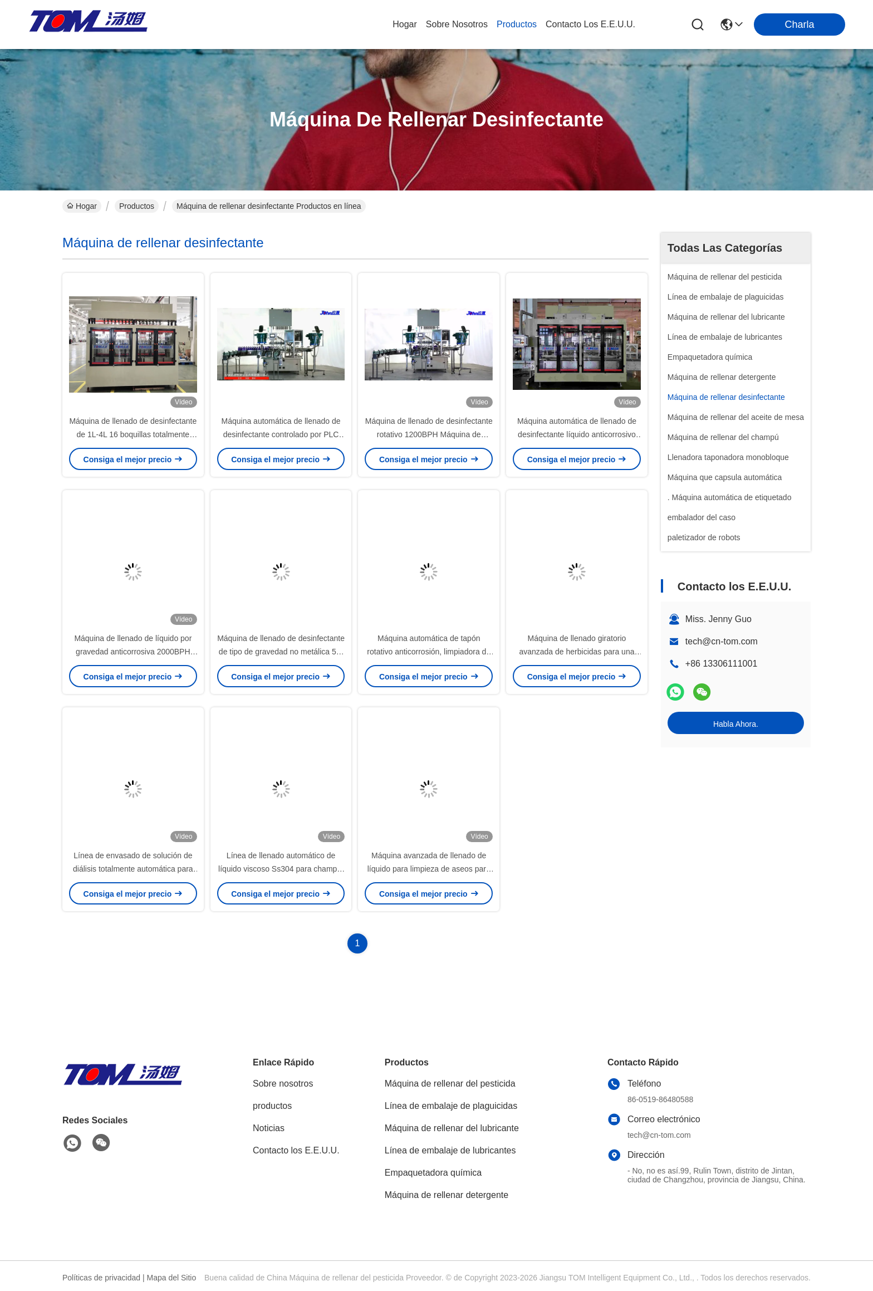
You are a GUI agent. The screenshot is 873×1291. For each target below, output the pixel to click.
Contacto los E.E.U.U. (296, 1150)
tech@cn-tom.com (721, 641)
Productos (136, 206)
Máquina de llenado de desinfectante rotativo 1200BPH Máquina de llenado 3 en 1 (429, 434)
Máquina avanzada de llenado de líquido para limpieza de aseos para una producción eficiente (429, 869)
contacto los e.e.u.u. (590, 24)
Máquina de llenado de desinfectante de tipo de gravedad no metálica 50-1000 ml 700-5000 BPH (281, 651)
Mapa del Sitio (172, 1277)
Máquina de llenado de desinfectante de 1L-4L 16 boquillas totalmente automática (133, 434)
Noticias (269, 1128)
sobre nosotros (457, 24)
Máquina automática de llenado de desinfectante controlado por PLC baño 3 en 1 (281, 434)
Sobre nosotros (283, 1083)
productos (517, 24)
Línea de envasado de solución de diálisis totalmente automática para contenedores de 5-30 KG (133, 869)
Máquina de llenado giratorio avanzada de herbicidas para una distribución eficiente (576, 651)
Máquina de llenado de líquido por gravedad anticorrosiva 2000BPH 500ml (133, 651)
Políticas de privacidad (101, 1277)
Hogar (405, 24)
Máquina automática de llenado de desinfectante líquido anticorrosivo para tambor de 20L (576, 434)
